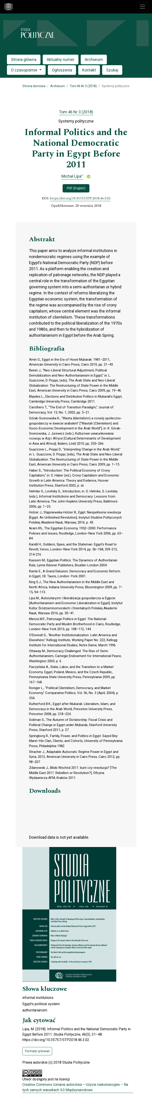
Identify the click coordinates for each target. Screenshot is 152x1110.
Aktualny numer (60, 59)
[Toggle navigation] (142, 6)
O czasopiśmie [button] (24, 70)
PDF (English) (76, 188)
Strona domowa (34, 86)
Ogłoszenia (62, 70)
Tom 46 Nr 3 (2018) (83, 86)
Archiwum (94, 59)
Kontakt (89, 70)
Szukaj (112, 70)
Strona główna (23, 59)
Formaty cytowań (37, 1051)
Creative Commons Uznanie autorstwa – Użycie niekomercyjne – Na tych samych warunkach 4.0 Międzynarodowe (75, 1087)
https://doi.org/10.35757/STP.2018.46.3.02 (80, 198)
